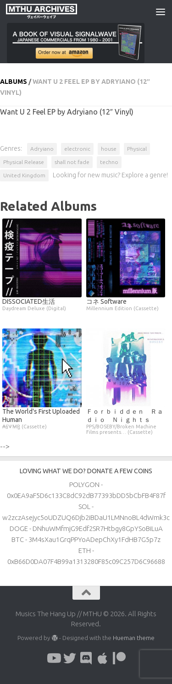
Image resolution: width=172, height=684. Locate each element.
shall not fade (72, 162)
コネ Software (126, 304)
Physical (137, 149)
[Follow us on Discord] (86, 658)
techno (109, 162)
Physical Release (23, 162)
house (109, 149)
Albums (13, 81)
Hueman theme (134, 638)
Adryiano (42, 149)
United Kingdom (24, 175)
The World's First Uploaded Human (42, 418)
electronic (77, 149)
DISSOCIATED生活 (42, 304)
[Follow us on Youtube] (53, 658)
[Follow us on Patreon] (119, 658)
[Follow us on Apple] (102, 658)
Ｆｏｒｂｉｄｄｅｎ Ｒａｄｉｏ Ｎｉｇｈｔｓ (126, 421)
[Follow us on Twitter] (69, 658)
